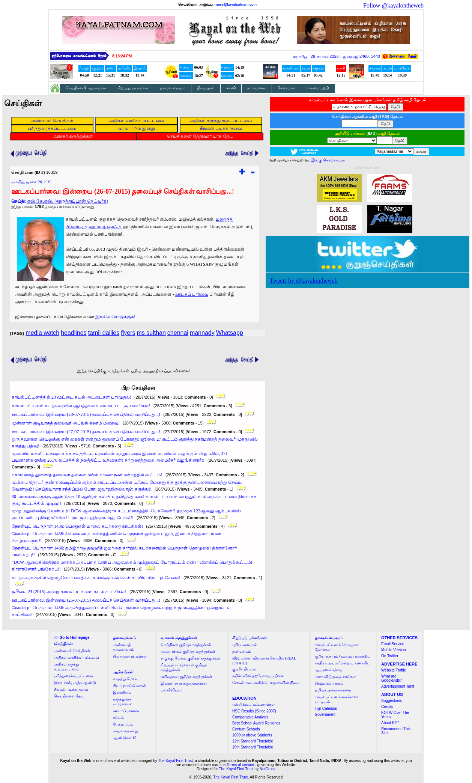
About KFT (390, 723)
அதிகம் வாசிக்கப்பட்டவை (76, 657)
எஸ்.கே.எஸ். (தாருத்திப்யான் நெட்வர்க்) (67, 201)
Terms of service (240, 765)
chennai (177, 333)
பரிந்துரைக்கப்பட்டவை (73, 676)
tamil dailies (104, 333)
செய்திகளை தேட (69, 696)
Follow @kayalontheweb (393, 5)
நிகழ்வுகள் (206, 88)
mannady (202, 333)
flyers (128, 333)
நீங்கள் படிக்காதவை (71, 689)
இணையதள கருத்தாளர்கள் (184, 683)
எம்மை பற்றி (318, 88)
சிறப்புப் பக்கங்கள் (133, 88)
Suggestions (391, 701)
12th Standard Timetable (252, 741)
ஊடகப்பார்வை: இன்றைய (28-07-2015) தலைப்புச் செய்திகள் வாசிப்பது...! (86, 414)
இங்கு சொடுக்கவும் (328, 160)
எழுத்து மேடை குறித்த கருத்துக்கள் (190, 658)
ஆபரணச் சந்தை (329, 670)
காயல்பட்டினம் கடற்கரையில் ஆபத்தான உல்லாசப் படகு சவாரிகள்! (81, 405)
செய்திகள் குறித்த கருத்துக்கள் (186, 645)
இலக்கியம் (122, 692)
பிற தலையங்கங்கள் (130, 656)
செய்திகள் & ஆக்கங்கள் (86, 88)
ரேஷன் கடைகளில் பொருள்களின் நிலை (265, 683)
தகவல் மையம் (172, 88)
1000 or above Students (252, 735)
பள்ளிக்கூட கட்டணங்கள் (253, 704)
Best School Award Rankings (256, 723)
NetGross (267, 769)
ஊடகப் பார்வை (191, 294)
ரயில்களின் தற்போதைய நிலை (258, 676)
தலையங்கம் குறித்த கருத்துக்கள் (188, 651)
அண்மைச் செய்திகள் (72, 651)
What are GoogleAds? (391, 678)
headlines (74, 333)
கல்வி (231, 88)
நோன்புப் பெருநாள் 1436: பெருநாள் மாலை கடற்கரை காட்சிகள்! (77, 526)
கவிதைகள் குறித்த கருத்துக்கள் (186, 677)
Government (325, 714)
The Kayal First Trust (175, 761)
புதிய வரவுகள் (244, 645)
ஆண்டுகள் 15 (125, 738)
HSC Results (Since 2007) (254, 711)
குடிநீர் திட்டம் (244, 669)
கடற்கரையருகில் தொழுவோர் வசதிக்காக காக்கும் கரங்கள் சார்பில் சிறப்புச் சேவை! (96, 577)
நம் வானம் (256, 88)
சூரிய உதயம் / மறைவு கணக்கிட (342, 656)
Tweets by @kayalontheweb (304, 280)
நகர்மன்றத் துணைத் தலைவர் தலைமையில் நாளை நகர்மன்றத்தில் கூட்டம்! (87, 474)
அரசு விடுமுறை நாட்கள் (335, 677)
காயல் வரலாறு (125, 731)
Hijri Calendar (326, 708)
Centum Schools (246, 729)
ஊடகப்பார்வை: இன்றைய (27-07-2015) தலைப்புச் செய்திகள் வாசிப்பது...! (86, 431)
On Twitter (389, 656)
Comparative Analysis (250, 717)
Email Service (392, 644)
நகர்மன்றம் (241, 651)
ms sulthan (151, 333)
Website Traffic (393, 670)
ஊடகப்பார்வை (126, 711)
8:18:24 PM (122, 56)
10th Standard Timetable (252, 747)
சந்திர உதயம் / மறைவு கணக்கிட (342, 663)
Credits (387, 707)
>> (71, 637)
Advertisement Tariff (397, 686)
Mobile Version (393, 650)
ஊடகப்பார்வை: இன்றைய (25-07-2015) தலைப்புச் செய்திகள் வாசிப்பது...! (86, 600)
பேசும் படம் (123, 724)
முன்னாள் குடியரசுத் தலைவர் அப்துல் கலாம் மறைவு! (66, 423)
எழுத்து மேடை (126, 679)
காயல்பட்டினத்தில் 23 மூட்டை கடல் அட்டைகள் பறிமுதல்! (71, 397)
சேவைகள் (286, 88)
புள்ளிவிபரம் (171, 690)
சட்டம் (118, 717)
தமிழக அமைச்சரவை (333, 690)
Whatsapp (229, 333)
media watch (42, 333)
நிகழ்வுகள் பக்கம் (329, 683)
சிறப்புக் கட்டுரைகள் (130, 686)
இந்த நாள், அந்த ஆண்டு (75, 683)
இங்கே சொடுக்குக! (115, 316)
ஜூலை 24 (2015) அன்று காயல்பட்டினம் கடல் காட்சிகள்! (69, 591)
